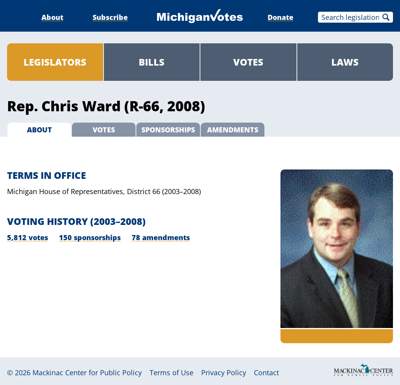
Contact (266, 372)
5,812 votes (27, 237)
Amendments (232, 129)
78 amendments (161, 237)
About (52, 17)
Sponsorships (168, 129)
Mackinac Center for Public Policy (87, 372)
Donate (280, 17)
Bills (151, 61)
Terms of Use (171, 372)
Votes (248, 61)
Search (386, 17)
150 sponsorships (90, 237)
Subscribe (110, 17)
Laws (345, 61)
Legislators (54, 61)
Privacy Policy (223, 372)
